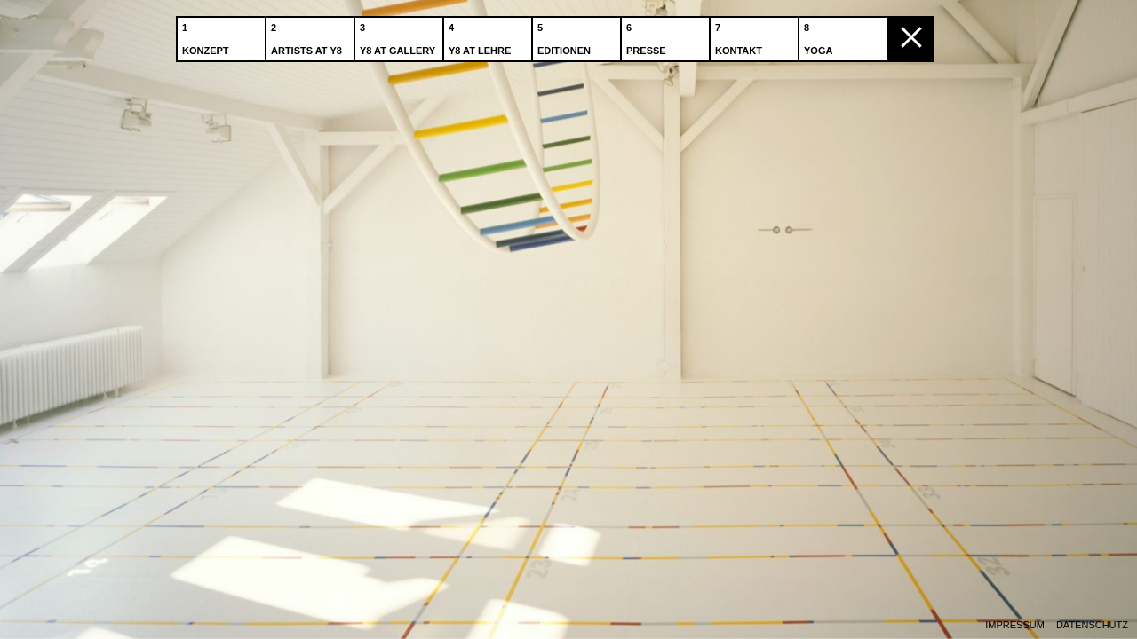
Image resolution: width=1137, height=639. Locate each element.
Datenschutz (1092, 625)
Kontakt (740, 34)
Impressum (1015, 625)
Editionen (565, 34)
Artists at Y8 (308, 34)
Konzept (207, 34)
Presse (648, 34)
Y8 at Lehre (481, 34)
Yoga (820, 34)
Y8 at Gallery (399, 34)
